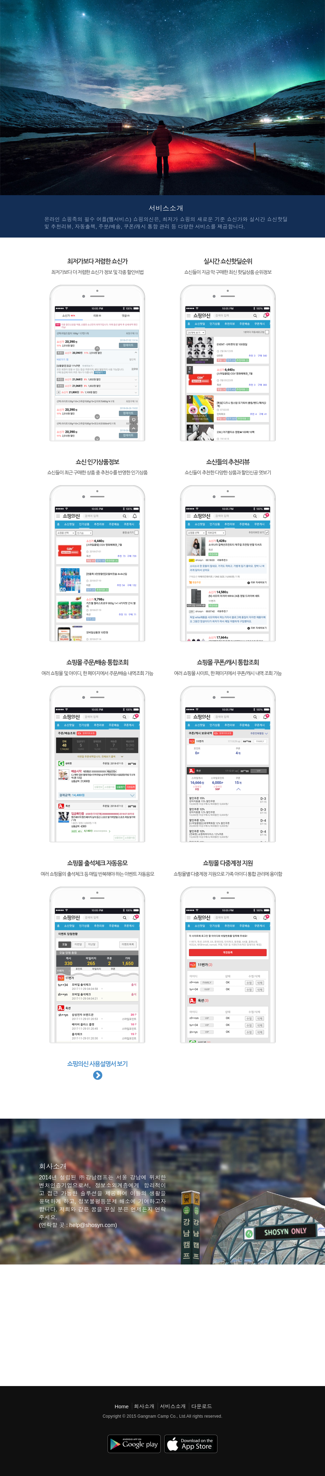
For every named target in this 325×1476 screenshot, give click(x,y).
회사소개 (144, 1406)
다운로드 (201, 1406)
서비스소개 (173, 1406)
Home (122, 1406)
